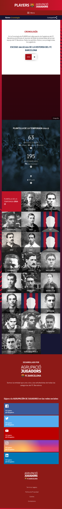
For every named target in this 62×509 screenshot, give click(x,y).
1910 (28, 57)
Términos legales (32, 487)
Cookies (31, 496)
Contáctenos (32, 501)
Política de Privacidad (32, 492)
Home (7, 17)
